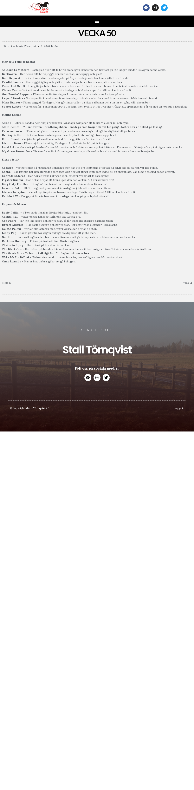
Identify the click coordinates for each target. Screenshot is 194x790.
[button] (97, 21)
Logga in (179, 408)
